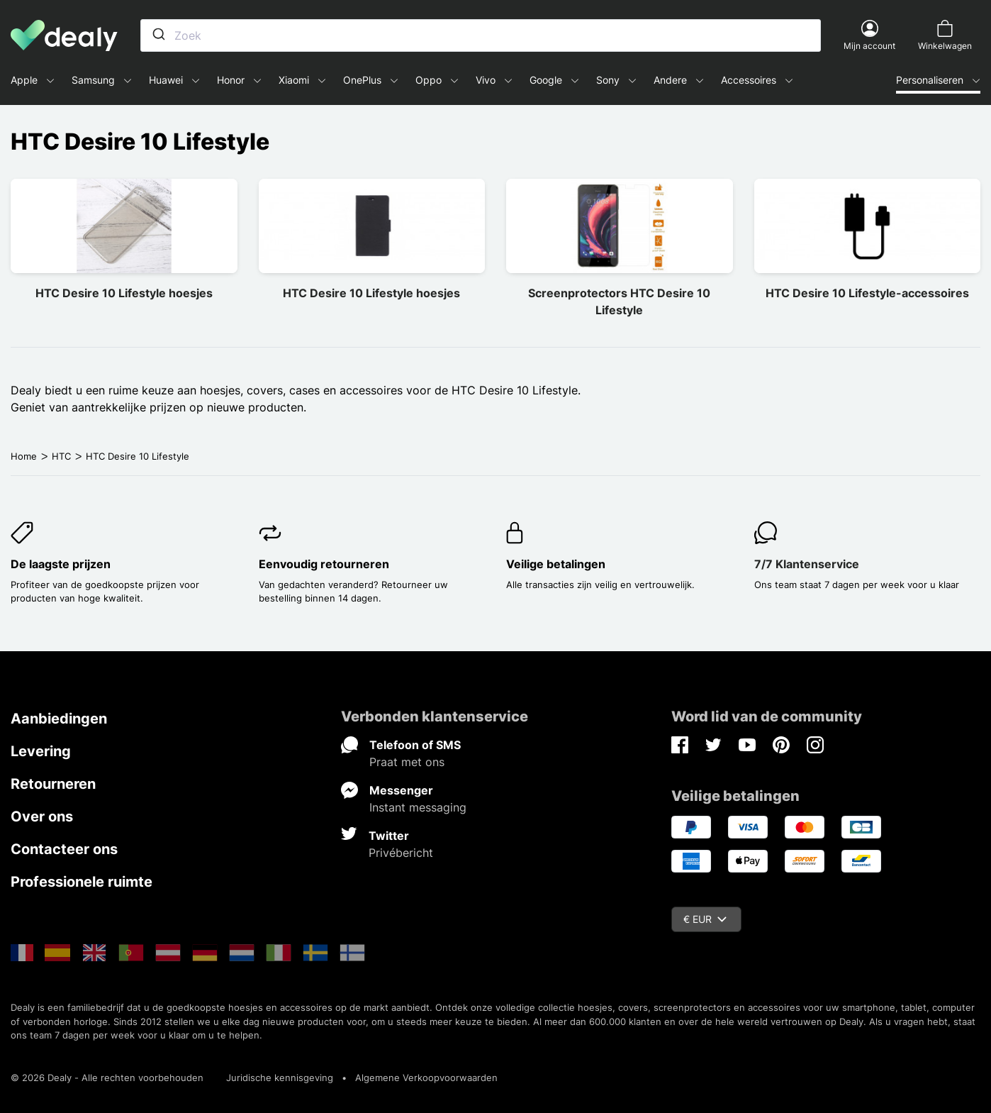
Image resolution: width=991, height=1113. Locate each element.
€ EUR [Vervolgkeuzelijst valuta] (705, 919)
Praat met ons (406, 762)
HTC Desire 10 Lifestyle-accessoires (867, 293)
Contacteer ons (64, 849)
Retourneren (53, 783)
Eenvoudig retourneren (324, 564)
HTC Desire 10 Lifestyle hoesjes (124, 293)
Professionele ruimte (81, 881)
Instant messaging (417, 807)
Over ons (42, 816)
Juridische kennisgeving (279, 1077)
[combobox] (480, 35)
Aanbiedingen (59, 718)
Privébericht (401, 853)
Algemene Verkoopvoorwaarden (426, 1077)
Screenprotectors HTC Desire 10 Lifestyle (619, 301)
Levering (41, 751)
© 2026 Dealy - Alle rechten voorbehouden (107, 1077)
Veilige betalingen (555, 564)
